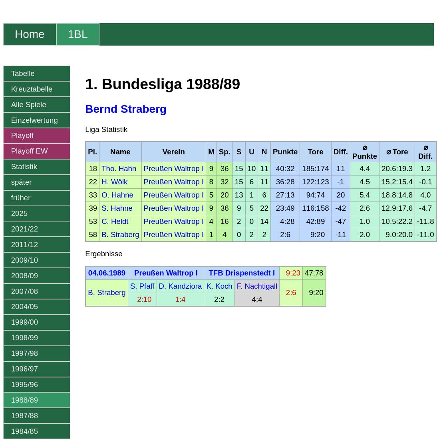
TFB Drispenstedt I (242, 273)
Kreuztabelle (32, 89)
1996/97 (24, 369)
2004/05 (24, 306)
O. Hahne (117, 195)
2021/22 (24, 229)
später (21, 182)
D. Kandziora (180, 286)
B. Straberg (120, 234)
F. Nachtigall (257, 286)
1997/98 (24, 353)
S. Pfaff (142, 286)
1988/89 (24, 400)
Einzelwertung (34, 120)
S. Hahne (117, 208)
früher (21, 198)
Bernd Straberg (126, 109)
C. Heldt (114, 221)
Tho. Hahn (118, 168)
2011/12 (24, 244)
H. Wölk (114, 182)
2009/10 (24, 260)
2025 (19, 213)
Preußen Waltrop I (174, 168)
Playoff (22, 135)
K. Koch (219, 286)
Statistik (24, 166)
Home (30, 34)
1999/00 (24, 322)
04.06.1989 (106, 273)
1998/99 (24, 337)
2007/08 (24, 291)
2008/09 (24, 275)
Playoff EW (29, 151)
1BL (78, 34)
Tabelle (23, 73)
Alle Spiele (28, 104)
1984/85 (24, 431)
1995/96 (24, 384)
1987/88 (24, 415)
